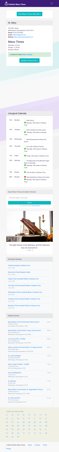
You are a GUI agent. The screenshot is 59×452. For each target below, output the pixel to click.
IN (40, 418)
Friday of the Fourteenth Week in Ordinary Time (23, 279)
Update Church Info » (29, 60)
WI (12, 437)
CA (29, 415)
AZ (18, 415)
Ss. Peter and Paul (14, 398)
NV (29, 426)
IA (45, 418)
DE (46, 415)
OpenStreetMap (36, 205)
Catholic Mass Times (15, 3)
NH (35, 426)
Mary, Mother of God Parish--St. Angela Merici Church (25, 389)
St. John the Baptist (14, 356)
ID (29, 418)
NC (13, 429)
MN (46, 422)
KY (12, 422)
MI (40, 422)
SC (7, 433)
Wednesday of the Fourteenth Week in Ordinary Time (25, 292)
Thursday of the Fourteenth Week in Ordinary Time (24, 285)
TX (23, 433)
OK (29, 429)
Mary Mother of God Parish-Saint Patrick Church (23, 322)
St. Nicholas (12, 381)
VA (40, 433)
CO (35, 415)
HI (23, 418)
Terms (45, 445)
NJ (40, 426)
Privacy (8, 449)
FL (12, 418)
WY (18, 437)
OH (24, 429)
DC (7, 418)
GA (18, 418)
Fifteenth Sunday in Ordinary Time (19, 265)
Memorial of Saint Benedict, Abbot (19, 272)
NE (23, 426)
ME (24, 422)
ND (18, 429)
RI (45, 429)
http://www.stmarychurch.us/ (23, 37)
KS (7, 422)
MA (35, 422)
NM (46, 426)
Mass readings (27, 54)
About (30, 445)
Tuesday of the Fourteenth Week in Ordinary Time (24, 299)
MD (29, 422)
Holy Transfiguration (14, 373)
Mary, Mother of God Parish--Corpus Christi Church (24, 330)
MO (13, 426)
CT (40, 415)
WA (46, 433)
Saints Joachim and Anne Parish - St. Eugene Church (25, 347)
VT (35, 433)
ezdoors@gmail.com (19, 35)
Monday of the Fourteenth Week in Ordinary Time (24, 305)
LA (18, 422)
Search (29, 203)
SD (12, 433)
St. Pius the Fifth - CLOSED (16, 339)
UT (29, 433)
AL (7, 415)
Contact (37, 445)
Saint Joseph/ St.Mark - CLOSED (18, 364)
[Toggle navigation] (51, 3)
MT (18, 426)
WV (7, 437)
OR (35, 429)
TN (18, 433)
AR (23, 415)
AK (12, 415)
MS (7, 426)
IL (34, 418)
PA (40, 429)
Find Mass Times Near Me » (29, 14)
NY (7, 429)
